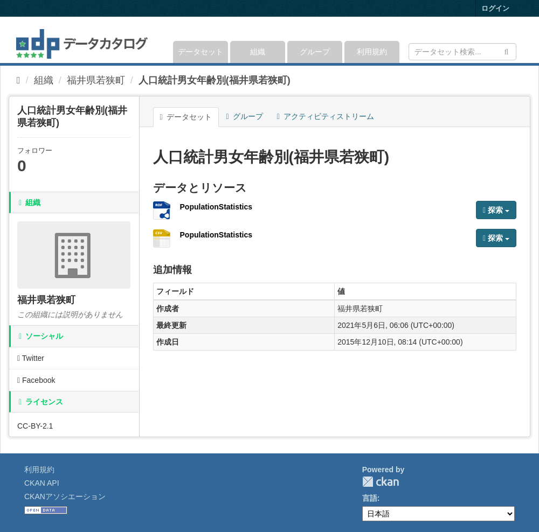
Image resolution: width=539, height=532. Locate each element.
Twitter (30, 358)
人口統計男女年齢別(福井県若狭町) (215, 80)
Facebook (36, 380)
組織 (257, 51)
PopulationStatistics (216, 206)
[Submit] (506, 50)
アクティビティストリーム (325, 116)
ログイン (495, 8)
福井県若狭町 (96, 80)
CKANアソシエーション (65, 496)
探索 (496, 210)
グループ (315, 51)
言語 (369, 498)
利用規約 (372, 51)
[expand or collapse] (515, 40)
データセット (200, 51)
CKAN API (41, 483)
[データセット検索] (462, 51)
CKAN (380, 481)
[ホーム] (18, 80)
